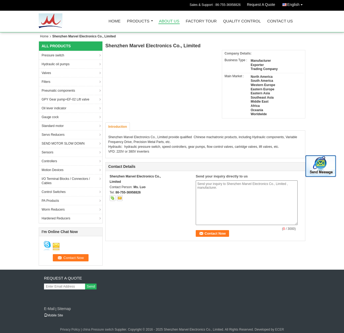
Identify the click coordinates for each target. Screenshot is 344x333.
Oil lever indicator (54, 108)
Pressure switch (53, 55)
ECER (279, 329)
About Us (169, 21)
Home (115, 21)
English (296, 4)
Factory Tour (201, 21)
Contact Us (280, 21)
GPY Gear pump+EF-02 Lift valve (65, 99)
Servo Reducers (53, 135)
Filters (46, 82)
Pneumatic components (58, 90)
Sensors (47, 152)
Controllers (49, 161)
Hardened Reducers (56, 218)
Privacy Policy (70, 329)
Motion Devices (52, 170)
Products (138, 21)
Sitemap (64, 309)
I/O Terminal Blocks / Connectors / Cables (66, 181)
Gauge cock (50, 117)
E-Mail (49, 309)
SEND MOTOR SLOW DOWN (63, 143)
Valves (46, 73)
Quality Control (242, 21)
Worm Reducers (53, 209)
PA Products (50, 201)
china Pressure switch (98, 329)
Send (91, 286)
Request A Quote (261, 4)
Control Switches (54, 192)
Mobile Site (53, 315)
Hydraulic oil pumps (56, 64)
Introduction (117, 127)
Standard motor (53, 126)
